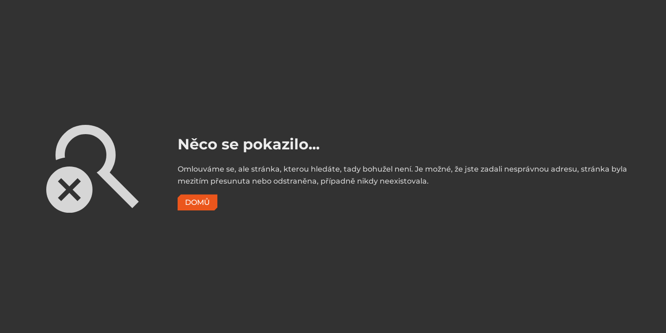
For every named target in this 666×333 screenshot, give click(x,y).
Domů (197, 202)
